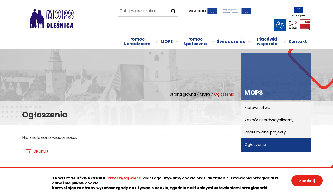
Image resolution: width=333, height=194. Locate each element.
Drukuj (41, 151)
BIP (305, 25)
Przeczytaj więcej (125, 178)
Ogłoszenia (255, 144)
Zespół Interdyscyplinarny (269, 120)
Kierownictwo (257, 107)
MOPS (205, 94)
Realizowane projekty (265, 132)
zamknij (307, 180)
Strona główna (183, 94)
